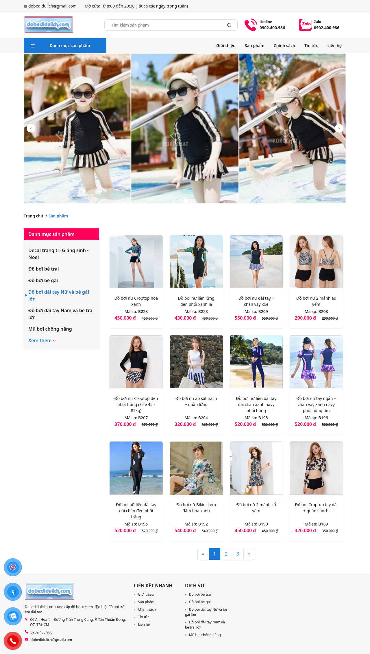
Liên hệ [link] (335, 45)
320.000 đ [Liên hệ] (186, 424)
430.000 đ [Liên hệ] (186, 318)
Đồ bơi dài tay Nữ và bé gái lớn (58, 295)
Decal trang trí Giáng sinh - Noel (58, 253)
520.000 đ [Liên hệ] (246, 424)
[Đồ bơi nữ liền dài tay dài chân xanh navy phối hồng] (256, 363)
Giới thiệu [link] (226, 45)
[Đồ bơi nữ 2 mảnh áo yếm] (316, 263)
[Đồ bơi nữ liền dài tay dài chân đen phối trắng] (136, 469)
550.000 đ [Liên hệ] (246, 318)
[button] (339, 128)
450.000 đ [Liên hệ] (125, 318)
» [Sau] (249, 554)
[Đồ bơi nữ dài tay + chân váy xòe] (256, 263)
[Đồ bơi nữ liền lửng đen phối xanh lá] (196, 263)
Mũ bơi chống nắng (50, 329)
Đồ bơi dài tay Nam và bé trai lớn (61, 314)
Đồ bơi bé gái (43, 280)
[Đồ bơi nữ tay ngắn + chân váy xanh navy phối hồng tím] (316, 363)
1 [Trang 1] (214, 554)
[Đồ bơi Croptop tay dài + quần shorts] (316, 469)
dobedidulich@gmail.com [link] (52, 6)
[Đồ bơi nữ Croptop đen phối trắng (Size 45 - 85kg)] (136, 363)
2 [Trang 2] (226, 554)
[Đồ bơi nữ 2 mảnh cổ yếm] (256, 469)
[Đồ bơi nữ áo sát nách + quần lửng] (196, 363)
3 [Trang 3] (237, 554)
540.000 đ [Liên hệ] (186, 530)
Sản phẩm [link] (254, 45)
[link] (76, 622)
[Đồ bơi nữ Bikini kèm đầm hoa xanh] (196, 469)
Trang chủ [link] (33, 216)
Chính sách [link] (284, 45)
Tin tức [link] (311, 45)
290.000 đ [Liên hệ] (306, 318)
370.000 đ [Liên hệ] (125, 424)
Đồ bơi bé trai (43, 269)
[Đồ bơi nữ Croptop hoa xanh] (136, 263)
